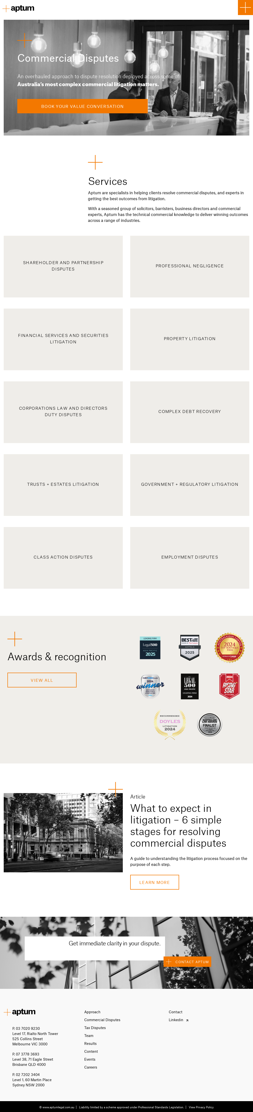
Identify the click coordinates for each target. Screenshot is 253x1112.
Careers (90, 1067)
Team (88, 1035)
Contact (175, 1012)
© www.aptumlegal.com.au (56, 1107)
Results (90, 1043)
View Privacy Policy (201, 1107)
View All (42, 680)
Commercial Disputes (102, 1019)
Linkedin (176, 1019)
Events (89, 1059)
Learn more (154, 882)
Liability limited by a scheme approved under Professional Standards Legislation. (131, 1107)
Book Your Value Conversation (82, 106)
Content (91, 1051)
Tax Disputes (95, 1027)
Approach (92, 1012)
